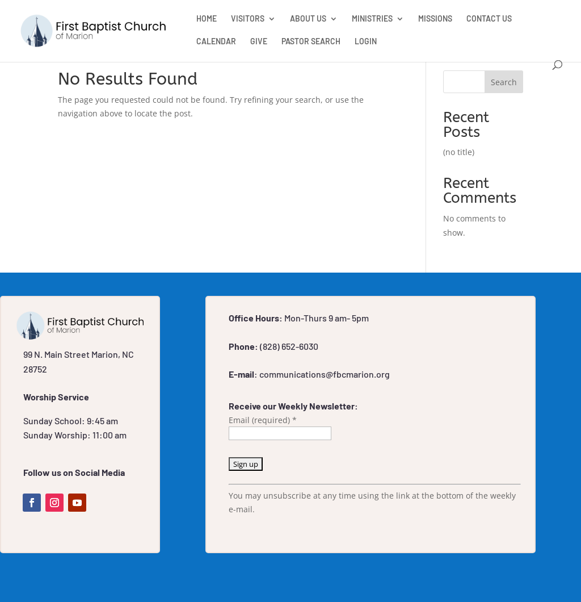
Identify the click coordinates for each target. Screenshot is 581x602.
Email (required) (263, 420)
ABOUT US (308, 19)
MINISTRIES (372, 19)
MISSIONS (435, 19)
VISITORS (247, 19)
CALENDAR (216, 41)
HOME (206, 19)
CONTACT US (489, 19)
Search (504, 82)
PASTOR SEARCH (310, 41)
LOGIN (366, 41)
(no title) (458, 152)
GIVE (258, 41)
